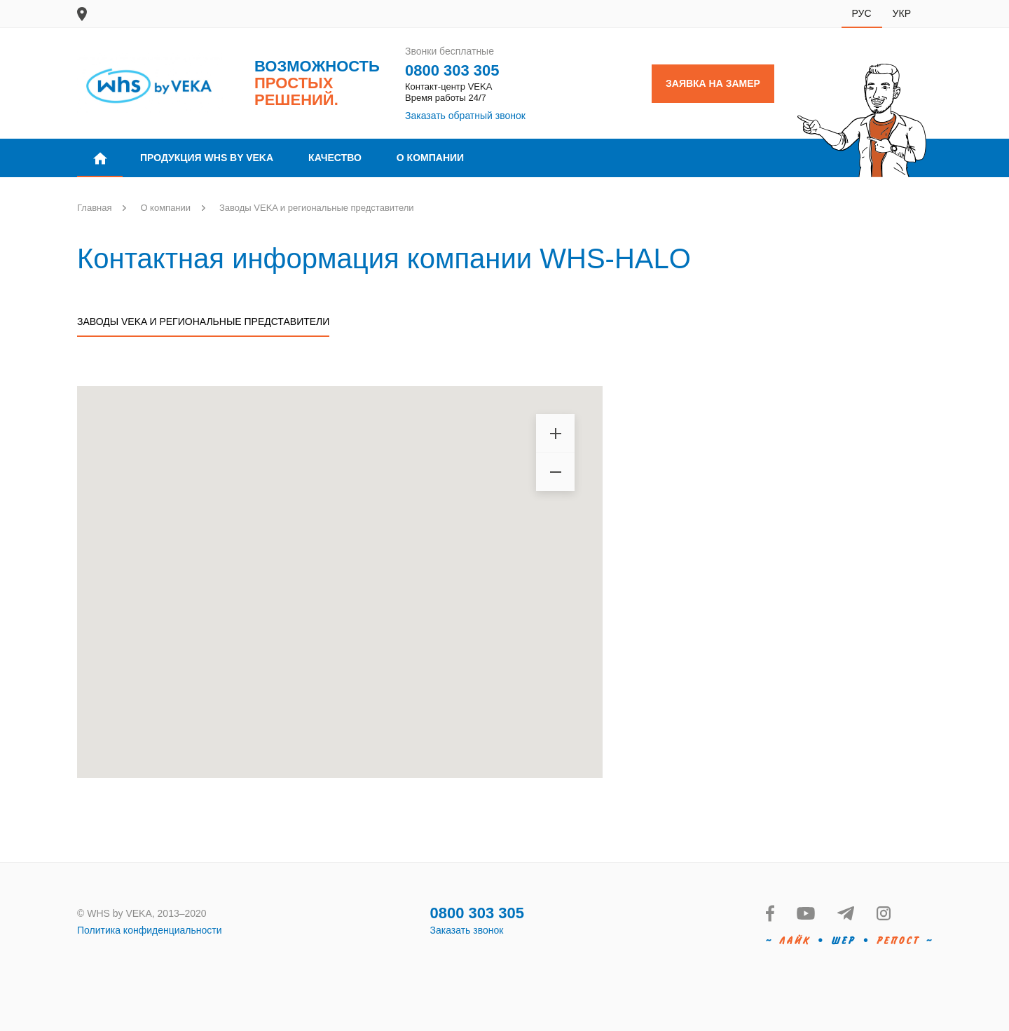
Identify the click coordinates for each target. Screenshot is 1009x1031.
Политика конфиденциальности (149, 930)
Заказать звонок (467, 930)
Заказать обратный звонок (465, 115)
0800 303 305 (452, 70)
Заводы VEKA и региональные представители (203, 321)
